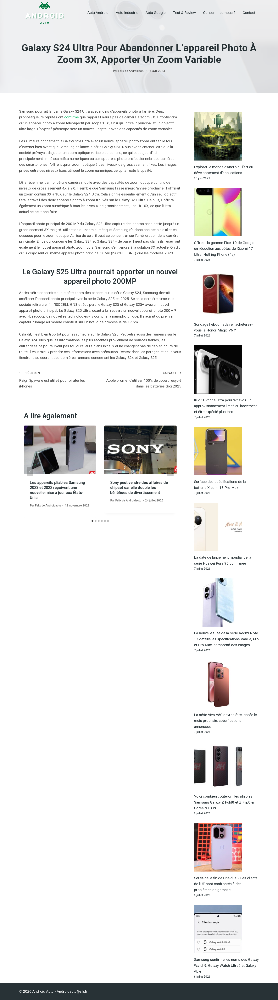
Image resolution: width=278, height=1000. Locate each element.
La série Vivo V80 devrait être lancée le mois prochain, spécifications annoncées (225, 721)
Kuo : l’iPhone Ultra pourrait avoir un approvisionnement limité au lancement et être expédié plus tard (225, 406)
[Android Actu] (44, 12)
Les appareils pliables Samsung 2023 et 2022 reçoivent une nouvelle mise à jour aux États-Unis (57, 490)
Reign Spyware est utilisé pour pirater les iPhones (58, 379)
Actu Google (155, 12)
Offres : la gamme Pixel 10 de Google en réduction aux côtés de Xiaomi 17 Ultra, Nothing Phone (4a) (224, 248)
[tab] (92, 521)
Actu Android (97, 12)
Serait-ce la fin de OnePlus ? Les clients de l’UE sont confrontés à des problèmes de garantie (226, 884)
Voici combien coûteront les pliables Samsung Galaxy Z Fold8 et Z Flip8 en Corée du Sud (224, 802)
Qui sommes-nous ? (219, 12)
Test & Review (184, 12)
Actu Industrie (127, 12)
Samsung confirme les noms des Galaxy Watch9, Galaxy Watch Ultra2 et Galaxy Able (226, 965)
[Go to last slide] (30, 471)
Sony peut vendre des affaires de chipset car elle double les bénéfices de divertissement (139, 487)
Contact (249, 12)
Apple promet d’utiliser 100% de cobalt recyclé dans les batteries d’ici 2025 (142, 379)
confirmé (71, 117)
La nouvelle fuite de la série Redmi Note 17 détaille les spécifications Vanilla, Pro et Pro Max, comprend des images (226, 639)
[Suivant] (170, 471)
